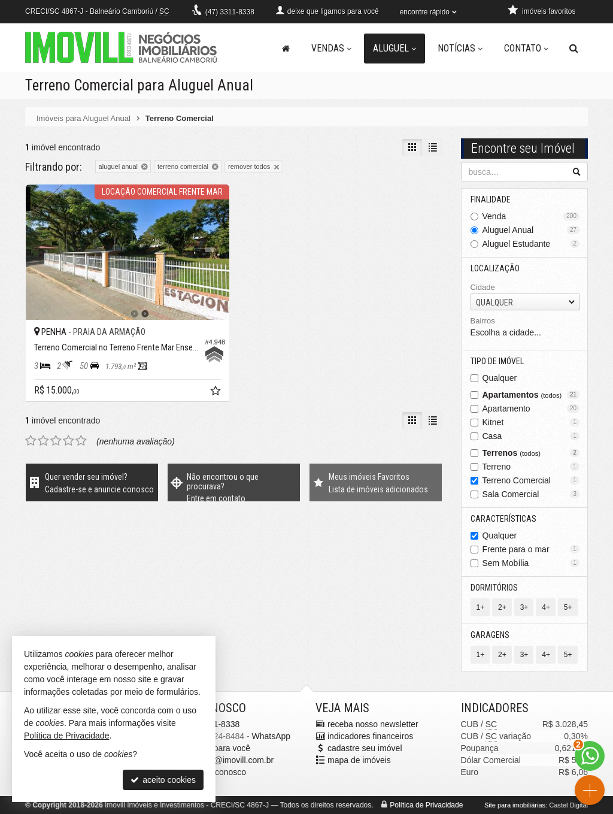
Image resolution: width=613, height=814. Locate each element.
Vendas (331, 48)
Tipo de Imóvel (497, 361)
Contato (526, 48)
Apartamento (531, 408)
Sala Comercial (531, 494)
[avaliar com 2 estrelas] (43, 441)
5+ (568, 607)
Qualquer (499, 378)
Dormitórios (494, 587)
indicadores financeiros (370, 736)
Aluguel (394, 48)
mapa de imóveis (359, 760)
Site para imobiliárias (514, 805)
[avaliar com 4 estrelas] (68, 441)
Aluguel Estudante (531, 244)
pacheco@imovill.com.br (228, 760)
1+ (481, 607)
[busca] (573, 48)
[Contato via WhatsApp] (590, 756)
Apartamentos (531, 395)
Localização (495, 268)
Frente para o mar (531, 549)
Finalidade (491, 199)
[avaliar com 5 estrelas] (81, 441)
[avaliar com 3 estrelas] (56, 441)
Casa (531, 436)
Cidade (483, 287)
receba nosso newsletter (372, 724)
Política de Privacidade (426, 805)
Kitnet (531, 422)
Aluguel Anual (531, 230)
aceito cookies (163, 780)
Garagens (490, 635)
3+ (524, 607)
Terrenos (531, 453)
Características (503, 518)
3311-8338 (229, 12)
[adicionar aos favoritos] (216, 392)
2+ (502, 607)
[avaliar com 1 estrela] (31, 441)
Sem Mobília (531, 563)
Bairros (483, 320)
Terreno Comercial (531, 480)
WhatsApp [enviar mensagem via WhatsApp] (270, 736)
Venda (531, 216)
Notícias (460, 48)
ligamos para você (217, 748)
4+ (546, 607)
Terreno (531, 466)
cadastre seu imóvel (364, 748)
